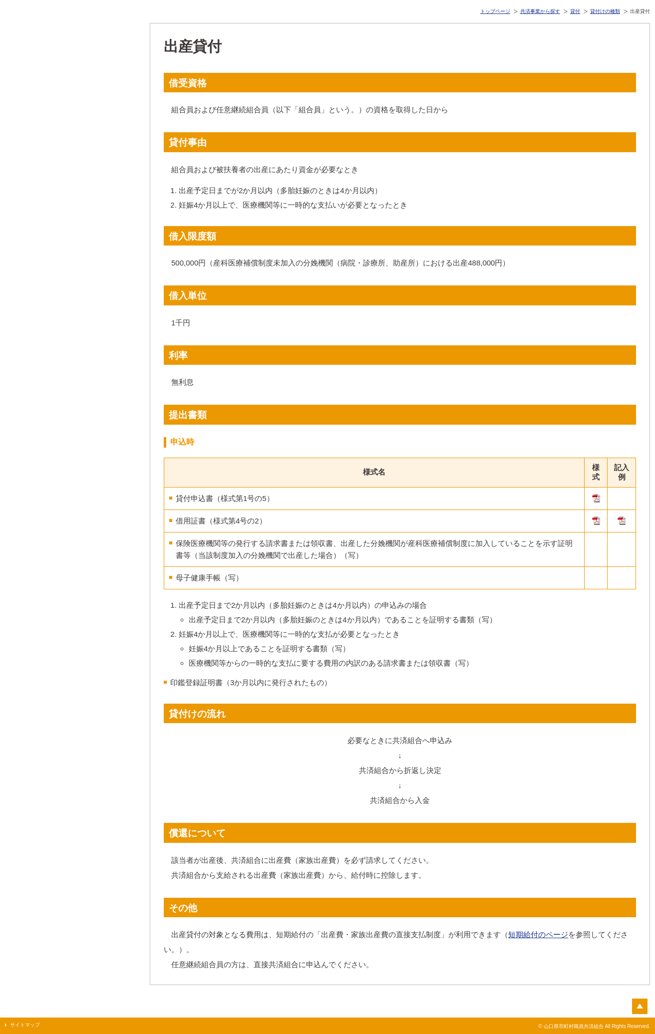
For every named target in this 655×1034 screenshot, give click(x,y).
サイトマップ (25, 1025)
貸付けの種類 (605, 11)
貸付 (575, 11)
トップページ (495, 11)
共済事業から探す (540, 11)
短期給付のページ (538, 934)
